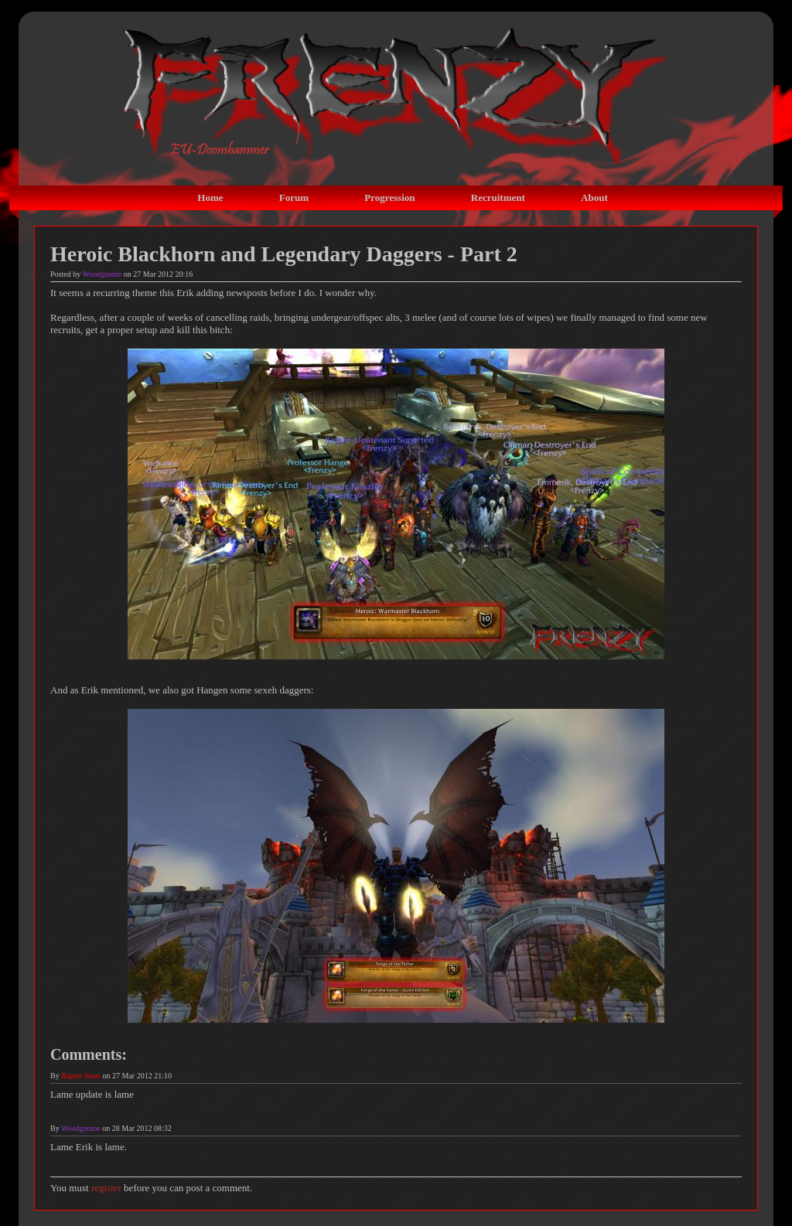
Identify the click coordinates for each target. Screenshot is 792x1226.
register (106, 1188)
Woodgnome (102, 274)
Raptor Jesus (81, 1075)
